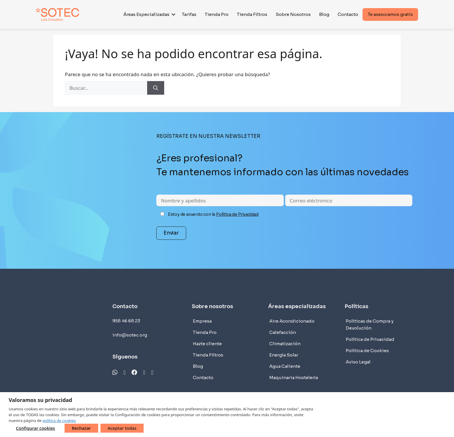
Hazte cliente (207, 343)
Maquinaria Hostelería (293, 377)
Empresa (202, 321)
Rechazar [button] (81, 428)
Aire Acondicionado (291, 321)
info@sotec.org (129, 335)
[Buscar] (155, 88)
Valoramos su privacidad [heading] (40, 399)
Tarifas (189, 14)
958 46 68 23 (126, 320)
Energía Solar (283, 355)
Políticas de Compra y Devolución (369, 324)
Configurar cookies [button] (35, 428)
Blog (324, 14)
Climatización (285, 343)
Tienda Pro (216, 14)
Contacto (348, 14)
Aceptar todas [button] (122, 428)
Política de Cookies (367, 350)
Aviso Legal (358, 362)
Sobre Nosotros (293, 14)
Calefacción (282, 332)
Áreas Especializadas (146, 14)
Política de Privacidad (237, 214)
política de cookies (59, 420)
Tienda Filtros (252, 14)
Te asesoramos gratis (390, 14)
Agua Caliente (284, 366)
